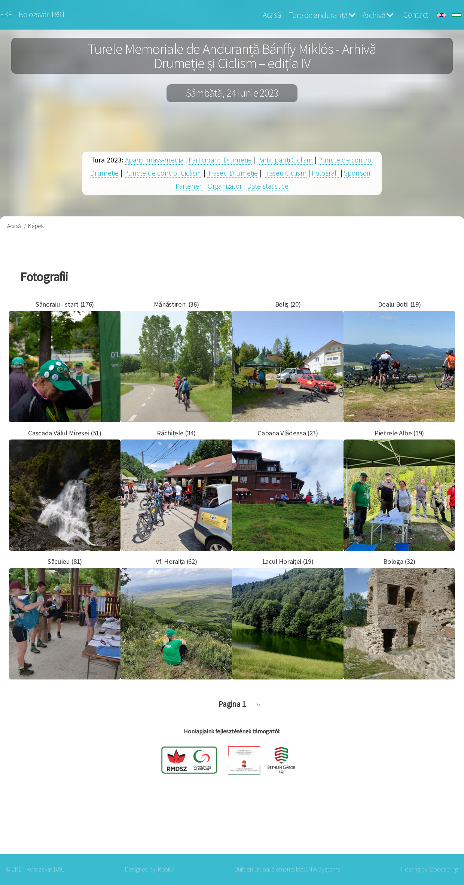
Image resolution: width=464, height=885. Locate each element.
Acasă (272, 15)
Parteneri (189, 186)
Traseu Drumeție (232, 172)
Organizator (225, 186)
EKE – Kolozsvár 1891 (32, 14)
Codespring (444, 869)
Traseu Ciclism (285, 172)
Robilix (166, 869)
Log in (437, 824)
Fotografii (325, 172)
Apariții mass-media (154, 159)
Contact (415, 15)
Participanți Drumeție (220, 159)
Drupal (262, 869)
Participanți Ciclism (285, 159)
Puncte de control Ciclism (163, 172)
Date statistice (268, 186)
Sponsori (357, 172)
